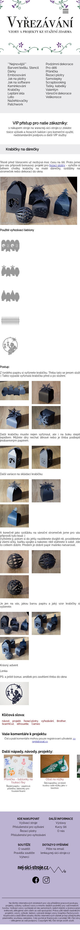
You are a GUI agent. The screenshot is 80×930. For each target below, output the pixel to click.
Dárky (12, 71)
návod (5, 721)
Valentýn (52, 90)
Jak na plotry (17, 79)
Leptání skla (16, 93)
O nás (61, 830)
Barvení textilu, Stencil (23, 68)
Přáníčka (52, 71)
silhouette (22, 723)
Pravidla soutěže (24, 852)
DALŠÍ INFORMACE (61, 818)
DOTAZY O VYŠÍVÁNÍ (55, 844)
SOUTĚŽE (24, 844)
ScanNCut (8, 723)
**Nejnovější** (17, 64)
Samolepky (54, 79)
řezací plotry (57, 165)
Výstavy (61, 822)
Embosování (17, 75)
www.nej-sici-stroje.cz (48, 127)
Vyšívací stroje (28, 822)
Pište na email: (55, 848)
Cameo (36, 723)
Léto (11, 97)
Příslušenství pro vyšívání (28, 826)
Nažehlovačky (18, 101)
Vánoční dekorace (58, 93)
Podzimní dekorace (59, 64)
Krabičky (14, 90)
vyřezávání (47, 721)
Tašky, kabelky (56, 86)
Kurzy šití (61, 826)
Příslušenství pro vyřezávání (28, 835)
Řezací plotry (55, 75)
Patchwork (15, 104)
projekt (16, 721)
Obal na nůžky (55, 779)
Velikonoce (53, 97)
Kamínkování (17, 86)
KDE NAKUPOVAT (28, 818)
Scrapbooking (56, 82)
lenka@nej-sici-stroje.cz (55, 852)
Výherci (24, 857)
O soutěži (24, 848)
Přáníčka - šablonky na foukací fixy (18, 781)
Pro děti (51, 68)
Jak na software (19, 82)
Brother (61, 721)
